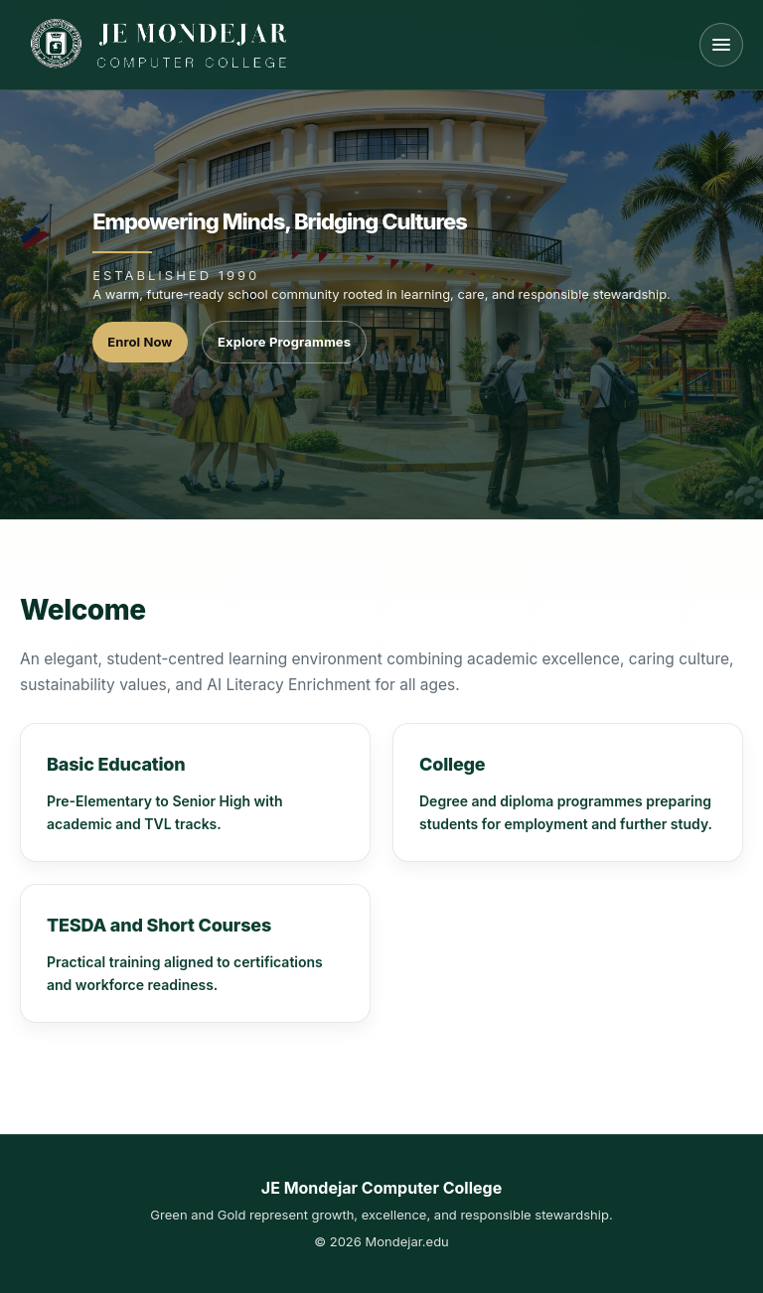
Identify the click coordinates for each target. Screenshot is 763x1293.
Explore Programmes (284, 342)
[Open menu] (721, 45)
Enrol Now (139, 342)
